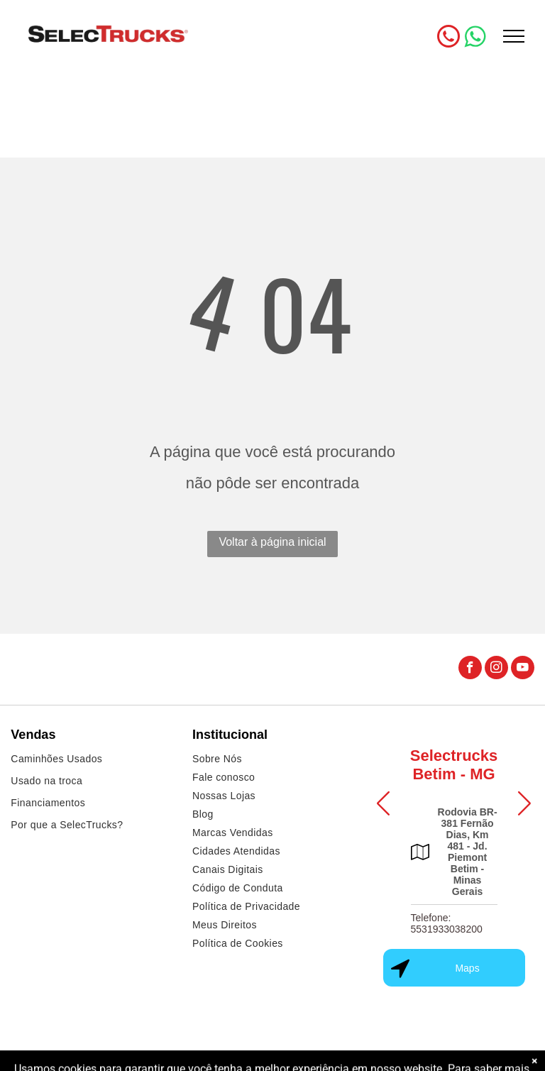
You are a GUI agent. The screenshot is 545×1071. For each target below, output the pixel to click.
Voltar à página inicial (272, 542)
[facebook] (470, 669)
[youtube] (522, 669)
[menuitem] (91, 760)
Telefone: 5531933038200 (447, 923)
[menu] (513, 36)
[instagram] (496, 669)
